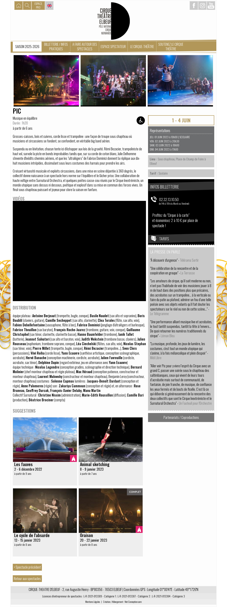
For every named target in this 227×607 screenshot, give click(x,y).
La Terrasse (188, 272)
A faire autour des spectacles (84, 46)
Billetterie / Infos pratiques (56, 46)
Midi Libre (155, 357)
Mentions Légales (92, 601)
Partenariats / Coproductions (181, 417)
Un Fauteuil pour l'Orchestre (195, 403)
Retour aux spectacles (27, 578)
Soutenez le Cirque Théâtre (170, 46)
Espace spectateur (113, 46)
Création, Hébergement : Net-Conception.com (122, 601)
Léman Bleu (168, 335)
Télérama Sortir (189, 260)
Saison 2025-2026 (27, 46)
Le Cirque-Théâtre (142, 46)
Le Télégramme (159, 313)
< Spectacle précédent (27, 567)
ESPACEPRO (38, 5)
